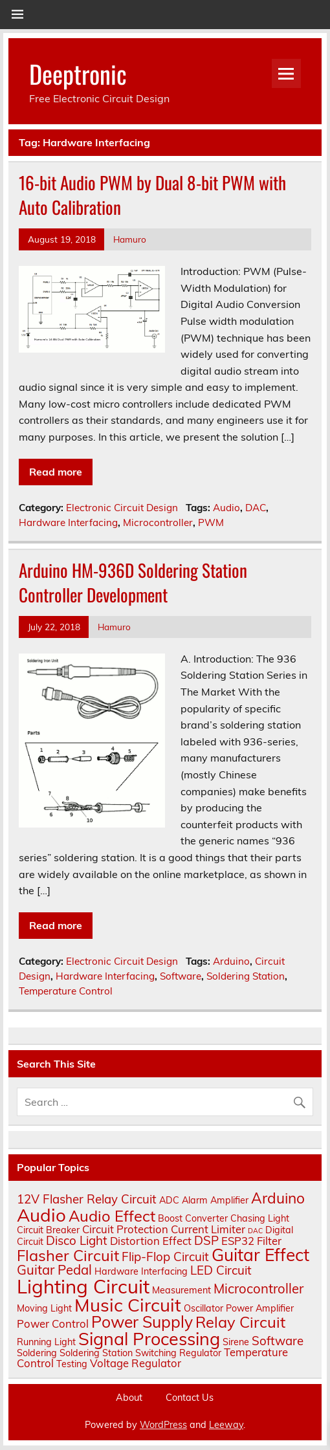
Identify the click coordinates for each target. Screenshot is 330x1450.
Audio (226, 507)
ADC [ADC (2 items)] (169, 1200)
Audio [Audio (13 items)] (41, 1214)
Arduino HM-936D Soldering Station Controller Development (133, 582)
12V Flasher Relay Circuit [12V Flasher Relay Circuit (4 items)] (87, 1199)
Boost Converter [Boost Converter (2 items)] (193, 1218)
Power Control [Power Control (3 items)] (53, 1323)
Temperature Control (66, 991)
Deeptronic (78, 73)
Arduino (231, 961)
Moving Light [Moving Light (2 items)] (44, 1308)
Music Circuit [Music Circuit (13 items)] (127, 1304)
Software (180, 976)
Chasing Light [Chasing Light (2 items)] (259, 1218)
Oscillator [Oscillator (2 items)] (203, 1308)
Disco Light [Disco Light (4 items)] (76, 1240)
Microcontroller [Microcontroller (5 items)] (258, 1288)
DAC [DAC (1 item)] (255, 1230)
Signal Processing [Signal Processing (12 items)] (149, 1339)
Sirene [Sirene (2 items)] (236, 1342)
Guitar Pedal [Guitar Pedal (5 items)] (54, 1270)
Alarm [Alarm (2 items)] (195, 1200)
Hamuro (129, 239)
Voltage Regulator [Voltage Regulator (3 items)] (135, 1363)
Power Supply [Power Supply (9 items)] (142, 1322)
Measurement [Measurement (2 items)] (181, 1290)
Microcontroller (158, 522)
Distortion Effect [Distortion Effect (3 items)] (151, 1240)
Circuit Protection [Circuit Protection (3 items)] (125, 1229)
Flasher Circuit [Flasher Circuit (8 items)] (68, 1255)
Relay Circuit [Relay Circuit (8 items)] (240, 1322)
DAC (255, 507)
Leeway (226, 1425)
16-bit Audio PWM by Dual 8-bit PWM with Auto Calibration (152, 195)
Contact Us (190, 1397)
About (129, 1397)
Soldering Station (245, 976)
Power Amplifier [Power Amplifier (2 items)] (260, 1308)
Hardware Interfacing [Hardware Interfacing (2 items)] (141, 1271)
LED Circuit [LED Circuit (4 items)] (221, 1270)
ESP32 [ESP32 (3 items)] (237, 1240)
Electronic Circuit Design (122, 507)
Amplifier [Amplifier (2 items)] (229, 1200)
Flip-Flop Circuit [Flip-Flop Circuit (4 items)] (165, 1256)
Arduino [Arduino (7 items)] (278, 1198)
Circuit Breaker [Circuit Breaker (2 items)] (48, 1230)
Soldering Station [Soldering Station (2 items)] (96, 1353)
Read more (55, 471)
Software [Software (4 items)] (277, 1340)
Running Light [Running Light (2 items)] (46, 1342)
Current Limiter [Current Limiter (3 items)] (208, 1229)
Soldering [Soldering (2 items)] (37, 1353)
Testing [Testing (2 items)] (71, 1364)
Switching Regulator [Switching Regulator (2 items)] (178, 1353)
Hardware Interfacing (68, 522)
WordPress (163, 1425)
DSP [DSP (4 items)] (206, 1240)
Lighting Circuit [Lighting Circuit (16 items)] (83, 1286)
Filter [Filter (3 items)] (269, 1240)
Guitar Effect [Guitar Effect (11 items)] (260, 1255)
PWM (211, 522)
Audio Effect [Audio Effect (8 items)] (112, 1215)
